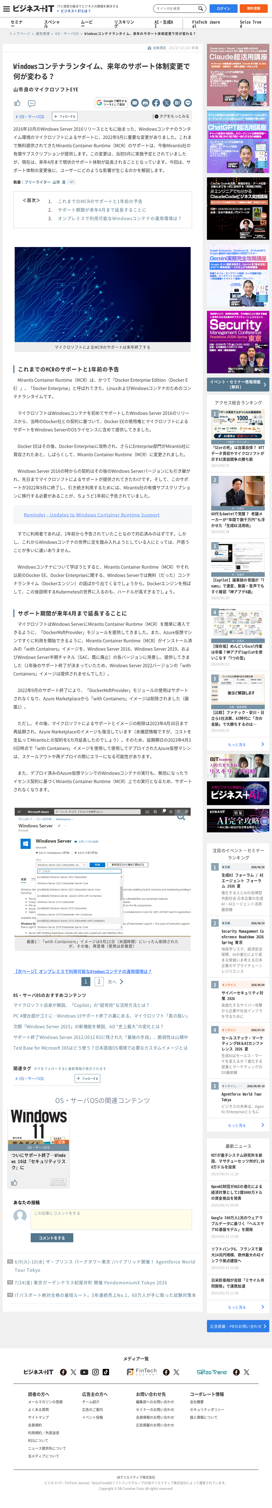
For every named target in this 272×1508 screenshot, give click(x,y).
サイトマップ (38, 1417)
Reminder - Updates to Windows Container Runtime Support (92, 514)
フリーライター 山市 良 (45, 182)
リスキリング (124, 24)
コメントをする (52, 1237)
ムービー (87, 24)
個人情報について (204, 1417)
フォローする (67, 116)
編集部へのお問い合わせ (155, 1401)
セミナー (17, 24)
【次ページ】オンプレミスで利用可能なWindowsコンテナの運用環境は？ (82, 971)
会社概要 (197, 1401)
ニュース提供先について (47, 1448)
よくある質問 (38, 1409)
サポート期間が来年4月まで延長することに (102, 209)
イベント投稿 (92, 1417)
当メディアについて (43, 1455)
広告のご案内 (92, 1409)
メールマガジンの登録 (45, 1401)
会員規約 (35, 1424)
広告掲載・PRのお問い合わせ (236, 1326)
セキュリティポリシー (207, 1409)
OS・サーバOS (31, 116)
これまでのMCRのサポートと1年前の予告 (100, 201)
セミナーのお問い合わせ (155, 1409)
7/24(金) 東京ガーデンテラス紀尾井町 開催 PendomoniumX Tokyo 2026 (91, 1282)
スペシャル (52, 24)
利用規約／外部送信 (43, 1432)
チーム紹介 (90, 1401)
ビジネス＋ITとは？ (76, 11)
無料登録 (254, 8)
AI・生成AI (164, 24)
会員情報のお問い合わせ (155, 1417)
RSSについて (38, 1440)
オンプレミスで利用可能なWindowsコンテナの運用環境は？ (120, 218)
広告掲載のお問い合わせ (155, 1424)
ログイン (223, 8)
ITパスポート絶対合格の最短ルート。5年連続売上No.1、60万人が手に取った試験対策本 (105, 1295)
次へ (112, 981)
